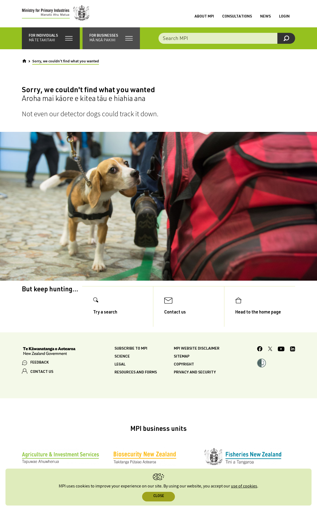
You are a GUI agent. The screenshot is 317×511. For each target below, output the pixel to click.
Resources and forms (136, 372)
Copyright (184, 365)
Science (122, 357)
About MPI (204, 17)
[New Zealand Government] (49, 352)
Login (284, 17)
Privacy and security (195, 372)
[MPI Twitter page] (270, 350)
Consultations (237, 17)
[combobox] (226, 38)
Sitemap (181, 357)
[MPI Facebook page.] (260, 349)
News (265, 17)
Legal (120, 365)
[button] (51, 38)
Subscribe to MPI (131, 349)
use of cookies (244, 486)
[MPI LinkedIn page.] (292, 349)
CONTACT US (41, 372)
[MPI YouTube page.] (281, 350)
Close (158, 496)
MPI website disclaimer (196, 349)
